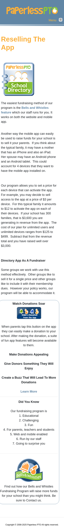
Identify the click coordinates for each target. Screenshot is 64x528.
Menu (56, 20)
